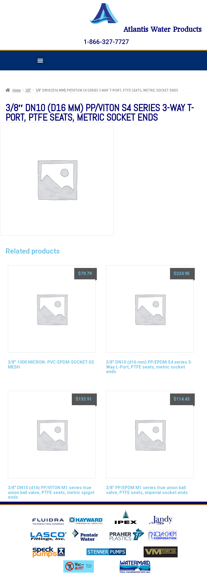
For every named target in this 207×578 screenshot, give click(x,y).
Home (16, 90)
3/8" (28, 90)
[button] (40, 60)
